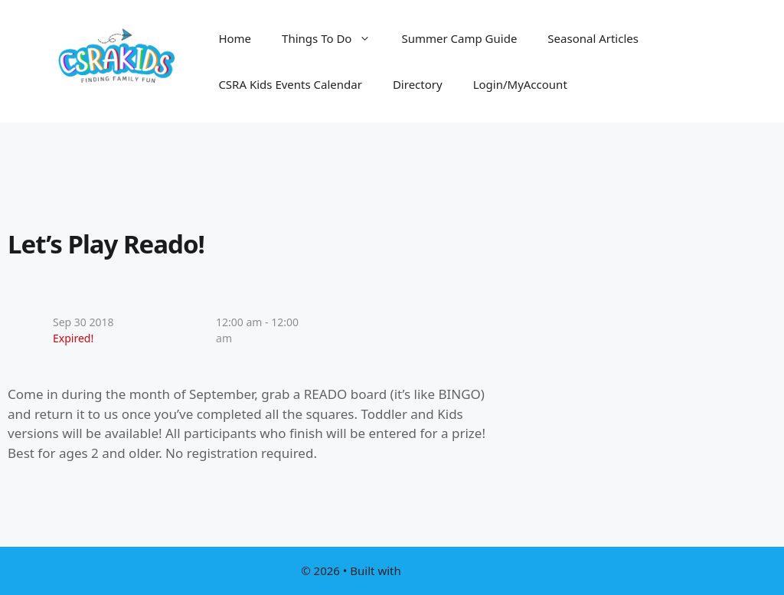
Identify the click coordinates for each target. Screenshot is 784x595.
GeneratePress (443, 570)
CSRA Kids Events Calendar (290, 84)
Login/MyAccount (520, 84)
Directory (418, 84)
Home (234, 38)
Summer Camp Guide (459, 38)
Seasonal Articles (593, 38)
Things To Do (334, 38)
